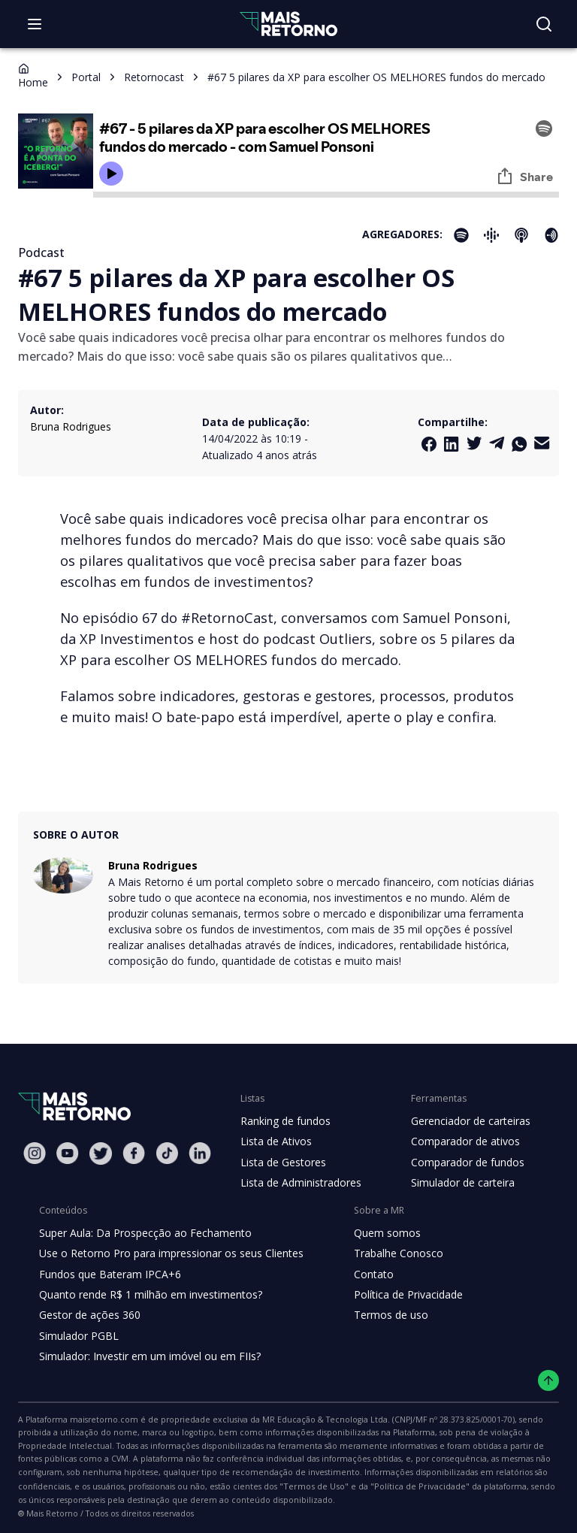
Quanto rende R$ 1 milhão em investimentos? (146, 1295)
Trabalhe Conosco (386, 1253)
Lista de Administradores (297, 1183)
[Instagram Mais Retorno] (34, 1153)
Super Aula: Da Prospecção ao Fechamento (141, 1233)
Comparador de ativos (457, 1141)
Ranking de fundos (284, 1121)
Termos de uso (377, 1315)
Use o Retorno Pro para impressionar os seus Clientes (166, 1253)
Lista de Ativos (274, 1141)
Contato (361, 1274)
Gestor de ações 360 (88, 1315)
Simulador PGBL (78, 1336)
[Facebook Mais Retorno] (133, 1153)
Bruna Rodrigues (69, 427)
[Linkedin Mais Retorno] (200, 1153)
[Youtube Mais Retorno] (67, 1153)
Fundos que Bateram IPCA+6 (108, 1274)
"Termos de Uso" (514, 1473)
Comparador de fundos (458, 1163)
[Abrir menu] (35, 24)
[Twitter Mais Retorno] (100, 1153)
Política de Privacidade (396, 1295)
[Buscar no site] (544, 24)
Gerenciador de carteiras (463, 1121)
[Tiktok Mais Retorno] (167, 1153)
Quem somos (374, 1233)
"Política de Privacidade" (74, 1488)
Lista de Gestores (281, 1163)
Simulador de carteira (455, 1183)
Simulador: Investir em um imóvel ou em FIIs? (146, 1356)
